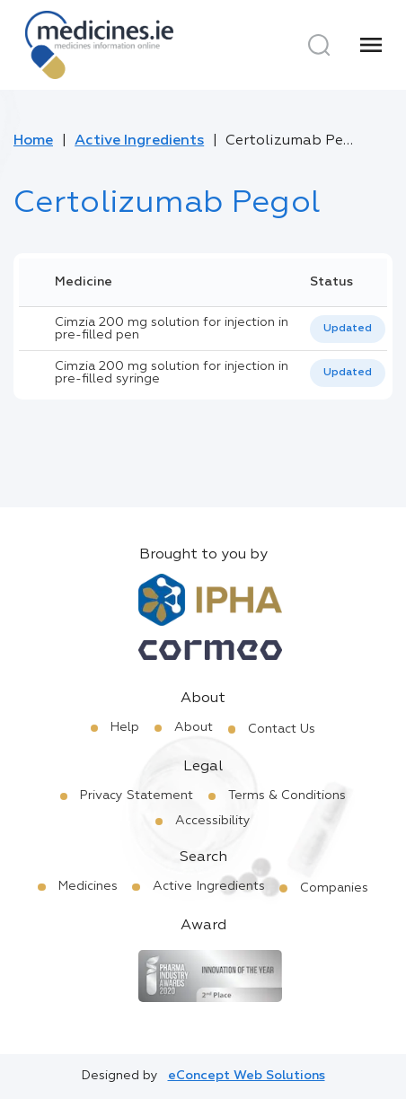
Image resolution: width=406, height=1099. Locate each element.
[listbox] (347, 329)
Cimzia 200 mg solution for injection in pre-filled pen (171, 328)
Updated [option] (347, 328)
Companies (334, 888)
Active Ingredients (139, 141)
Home (33, 141)
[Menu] (371, 44)
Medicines (88, 886)
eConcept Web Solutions (246, 1075)
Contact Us (281, 729)
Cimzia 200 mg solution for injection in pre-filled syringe (171, 372)
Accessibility (213, 820)
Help (124, 727)
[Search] (318, 44)
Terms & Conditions (287, 795)
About (193, 727)
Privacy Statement (136, 795)
